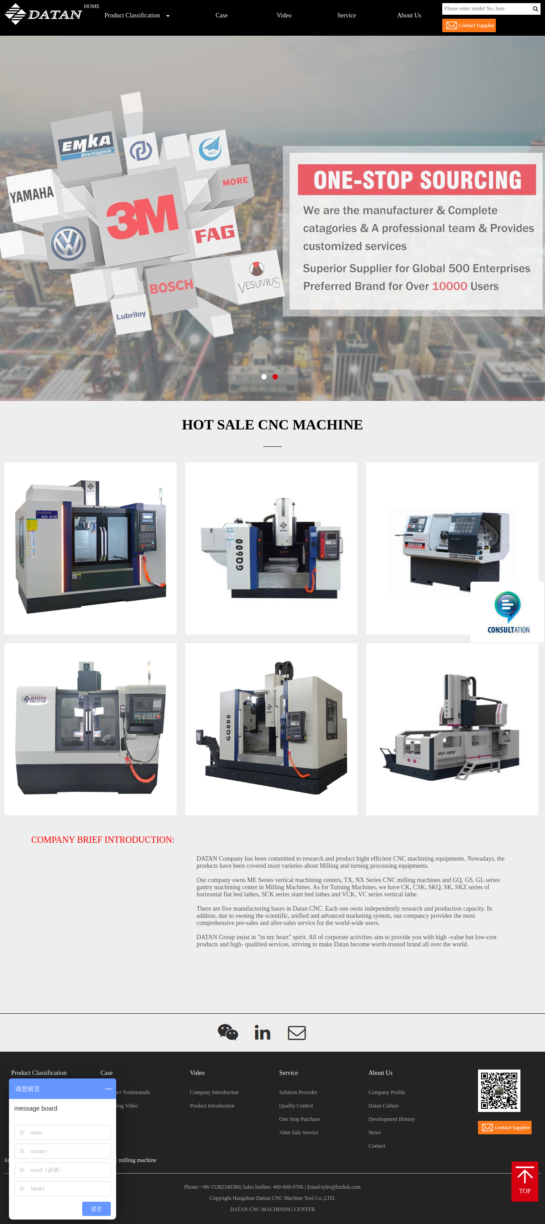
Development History (392, 1119)
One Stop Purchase (299, 1119)
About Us (409, 15)
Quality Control (296, 1106)
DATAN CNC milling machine (120, 1160)
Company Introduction (214, 1092)
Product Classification (132, 15)
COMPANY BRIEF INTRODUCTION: (103, 840)
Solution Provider (298, 1092)
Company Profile (387, 1092)
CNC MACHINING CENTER (282, 1209)
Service (346, 15)
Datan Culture (384, 1106)
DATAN (239, 1209)
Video (284, 15)
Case (221, 15)
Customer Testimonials (125, 1092)
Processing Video (119, 1106)
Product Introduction (212, 1106)
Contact (377, 1146)
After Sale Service (299, 1132)
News (375, 1132)
